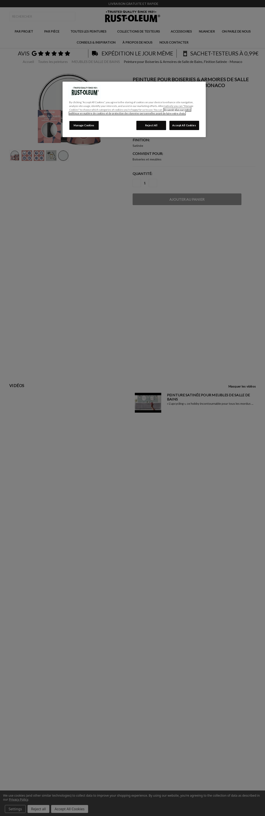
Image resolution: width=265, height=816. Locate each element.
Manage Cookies (84, 125)
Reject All (151, 125)
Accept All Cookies (184, 125)
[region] (134, 109)
